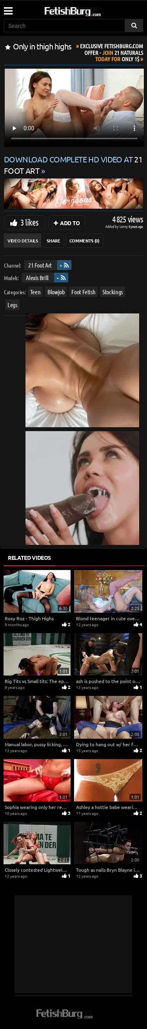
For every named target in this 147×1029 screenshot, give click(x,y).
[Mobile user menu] (8, 8)
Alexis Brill (37, 277)
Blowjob (56, 291)
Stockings (112, 291)
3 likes (29, 222)
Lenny (124, 226)
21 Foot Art (40, 265)
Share (53, 240)
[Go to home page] (87, 10)
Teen (35, 291)
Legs (12, 304)
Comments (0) (84, 240)
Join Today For (111, 52)
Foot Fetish (83, 291)
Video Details (22, 240)
